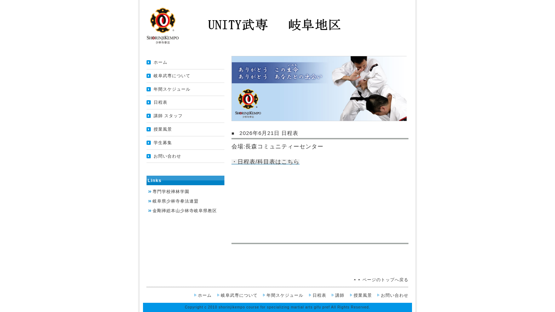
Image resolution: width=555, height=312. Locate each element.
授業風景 (163, 129)
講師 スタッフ (168, 115)
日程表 (160, 102)
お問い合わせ (167, 156)
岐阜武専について (172, 75)
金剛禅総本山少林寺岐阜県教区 (185, 210)
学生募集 (163, 142)
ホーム (160, 62)
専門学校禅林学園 (171, 191)
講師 (339, 295)
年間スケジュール (172, 89)
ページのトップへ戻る (385, 279)
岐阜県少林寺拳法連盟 (176, 201)
